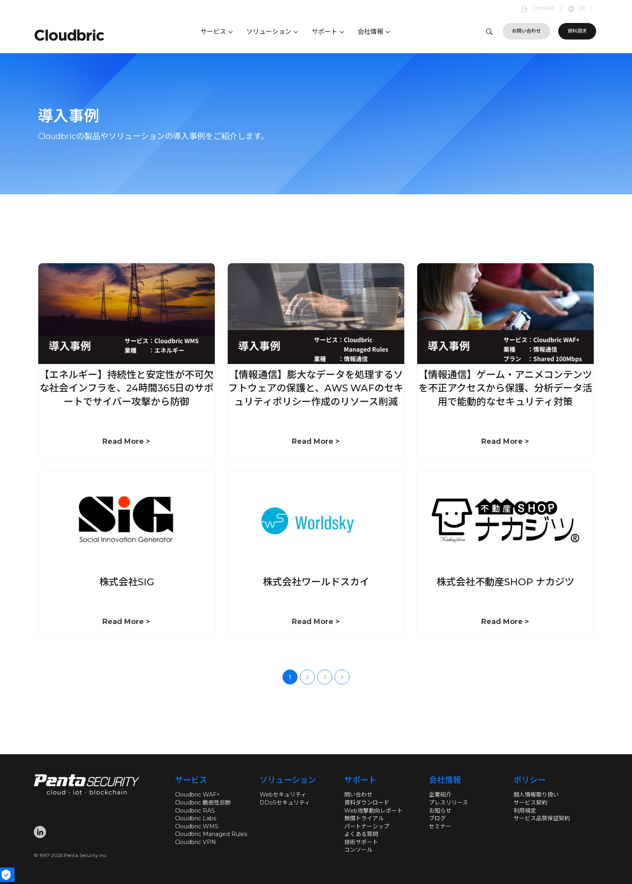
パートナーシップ (366, 826)
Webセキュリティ (283, 794)
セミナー (440, 826)
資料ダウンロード (366, 802)
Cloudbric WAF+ (197, 794)
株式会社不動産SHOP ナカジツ (505, 582)
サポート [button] (328, 31)
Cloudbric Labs (195, 818)
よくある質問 (361, 834)
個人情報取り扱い (536, 794)
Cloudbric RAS (195, 810)
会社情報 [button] (374, 31)
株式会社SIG (126, 582)
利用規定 (525, 810)
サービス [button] (216, 31)
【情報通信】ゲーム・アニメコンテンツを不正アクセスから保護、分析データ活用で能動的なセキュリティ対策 (505, 388)
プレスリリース (448, 802)
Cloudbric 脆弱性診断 (203, 802)
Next (342, 677)
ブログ (437, 818)
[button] (586, 9)
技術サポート (361, 842)
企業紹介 (440, 794)
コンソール (358, 849)
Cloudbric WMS (196, 826)
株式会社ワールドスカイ (316, 582)
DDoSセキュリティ (285, 802)
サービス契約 (530, 802)
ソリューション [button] (272, 31)
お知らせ (440, 810)
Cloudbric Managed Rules (211, 834)
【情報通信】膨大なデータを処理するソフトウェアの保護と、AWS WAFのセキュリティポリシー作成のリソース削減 (315, 388)
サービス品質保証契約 (542, 818)
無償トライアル (364, 818)
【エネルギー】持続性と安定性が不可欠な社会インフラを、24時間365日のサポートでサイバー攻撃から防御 (127, 388)
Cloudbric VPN (195, 842)
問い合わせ (358, 794)
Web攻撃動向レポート (373, 810)
